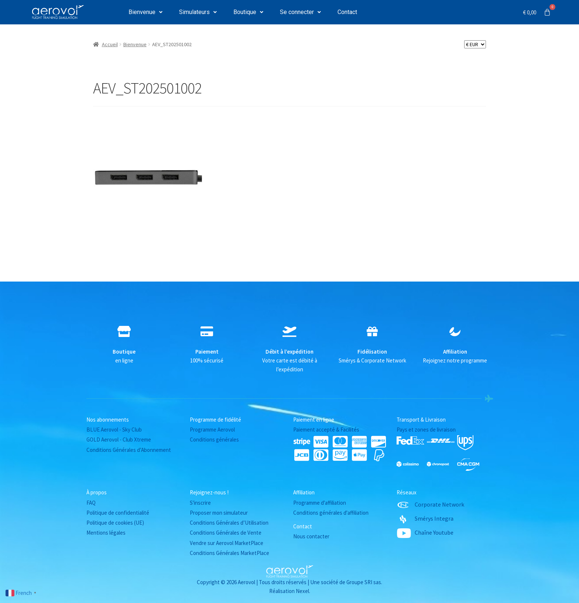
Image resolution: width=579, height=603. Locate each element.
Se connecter (300, 12)
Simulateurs (198, 12)
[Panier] (537, 12)
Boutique (248, 12)
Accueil (110, 44)
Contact (347, 12)
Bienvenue (145, 12)
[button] (145, 12)
